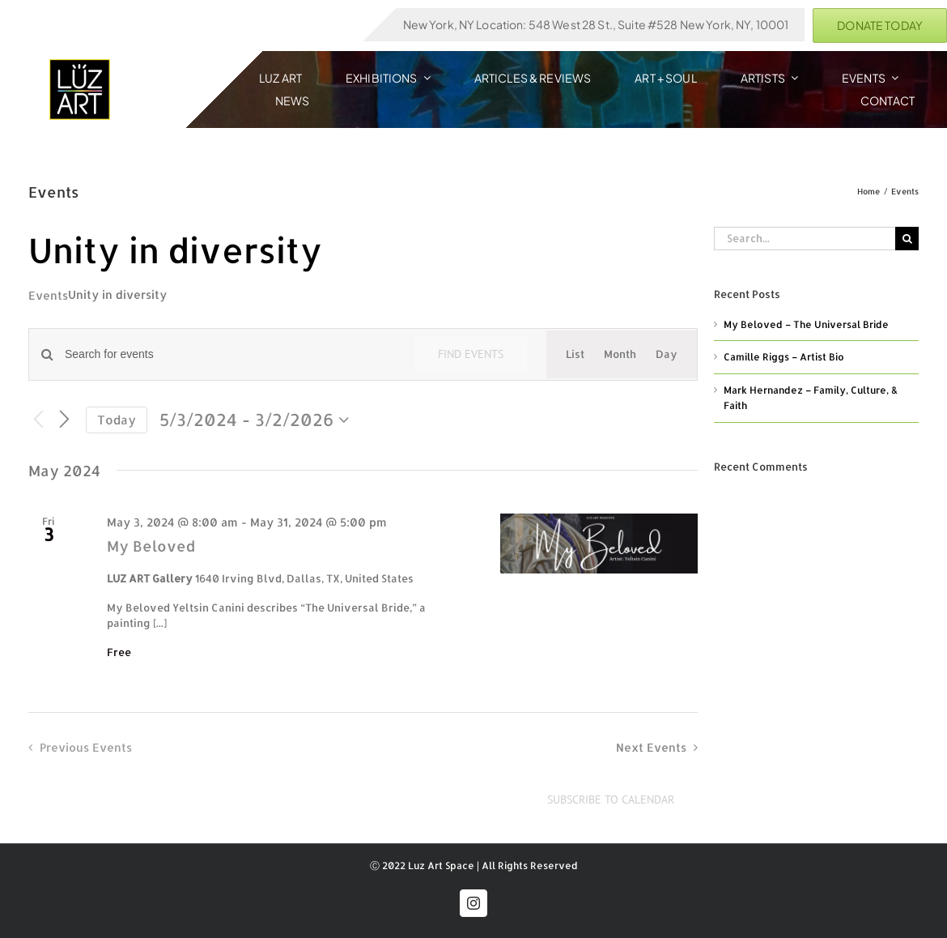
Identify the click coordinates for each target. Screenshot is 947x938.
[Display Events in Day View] (666, 354)
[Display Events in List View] (575, 354)
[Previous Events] (38, 420)
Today (116, 420)
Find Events (470, 354)
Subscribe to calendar (610, 800)
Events (48, 295)
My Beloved (151, 545)
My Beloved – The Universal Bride (806, 324)
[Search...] (804, 238)
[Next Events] (64, 419)
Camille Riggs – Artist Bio (784, 357)
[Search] (907, 238)
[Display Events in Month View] (620, 354)
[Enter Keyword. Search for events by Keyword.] (230, 354)
